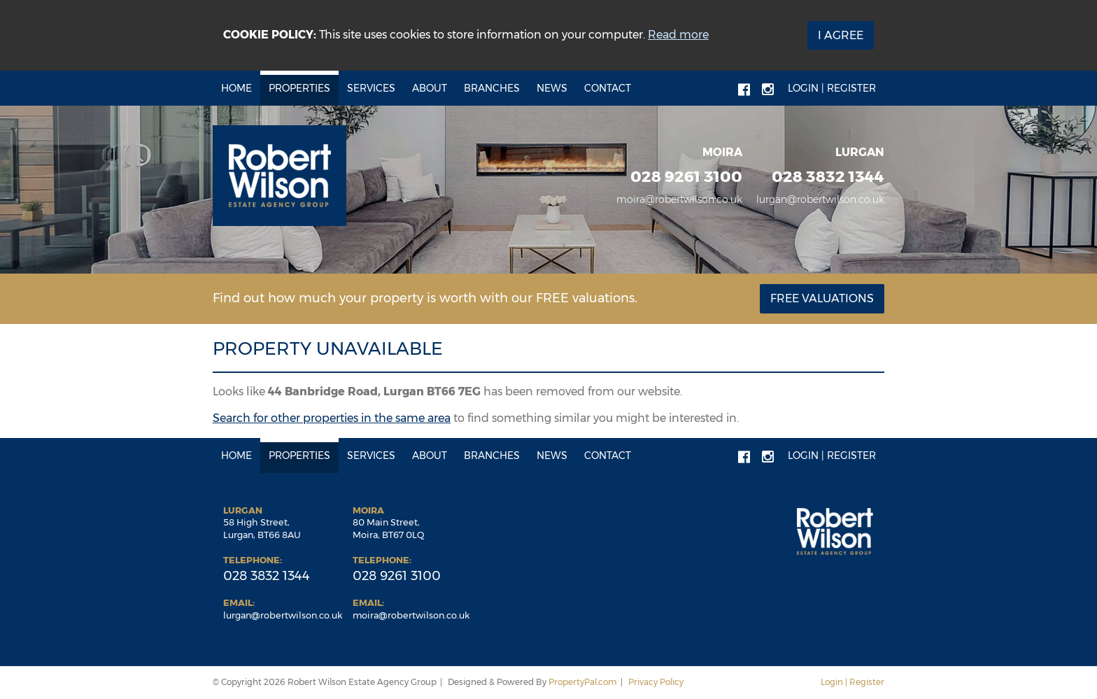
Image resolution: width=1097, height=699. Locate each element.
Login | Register (832, 88)
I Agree (840, 35)
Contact (607, 88)
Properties (299, 88)
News (552, 88)
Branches (492, 88)
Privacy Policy (656, 682)
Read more (678, 34)
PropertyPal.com (582, 682)
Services (371, 88)
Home (236, 88)
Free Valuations (822, 298)
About (429, 88)
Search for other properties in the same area (332, 418)
